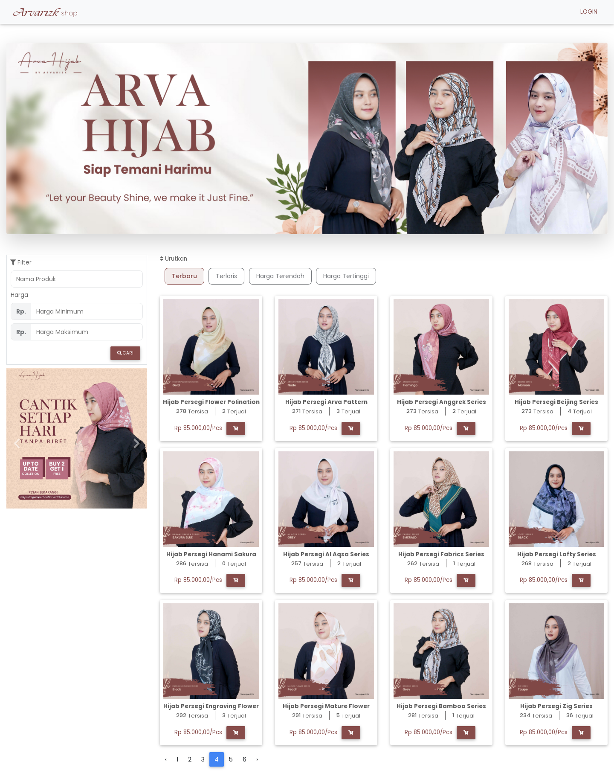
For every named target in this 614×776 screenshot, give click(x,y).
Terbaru (184, 276)
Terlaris (226, 276)
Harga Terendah (280, 276)
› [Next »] (257, 759)
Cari (125, 353)
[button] (51, 138)
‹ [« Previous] (166, 759)
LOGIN (588, 13)
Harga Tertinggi (346, 276)
